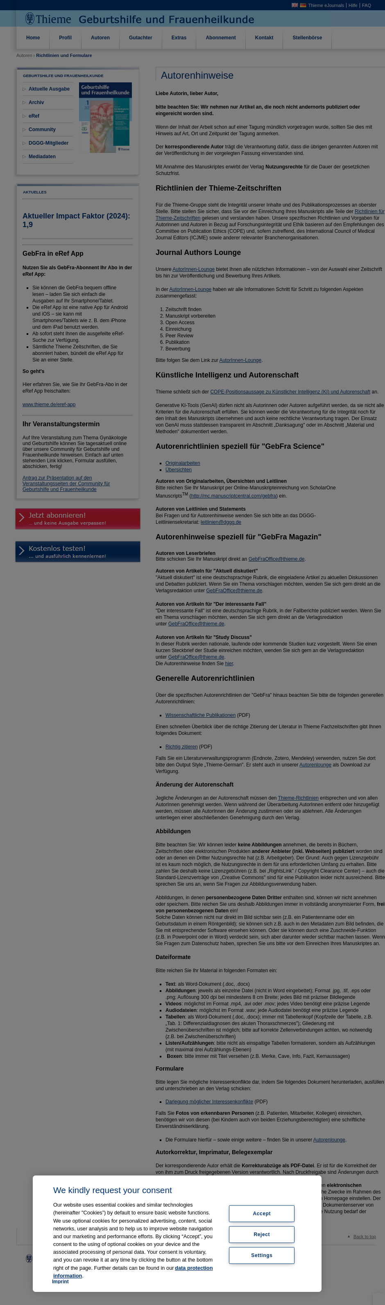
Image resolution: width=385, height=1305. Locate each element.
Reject (262, 1234)
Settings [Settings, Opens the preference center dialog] (261, 1255)
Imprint (60, 1282)
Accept (262, 1213)
